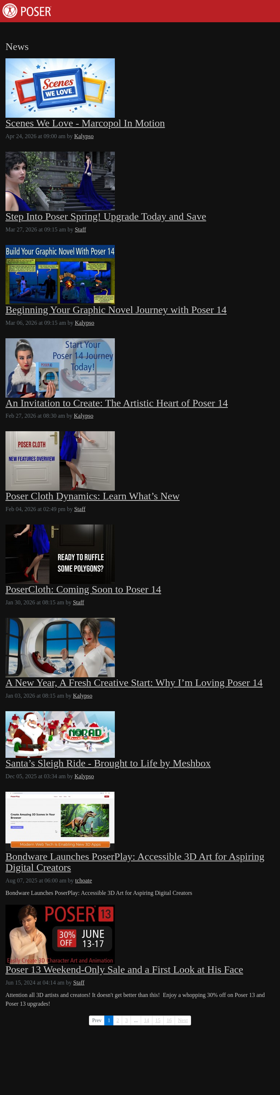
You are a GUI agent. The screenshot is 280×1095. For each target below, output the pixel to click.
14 (146, 1020)
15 (157, 1020)
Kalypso (83, 136)
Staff (80, 229)
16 (169, 1020)
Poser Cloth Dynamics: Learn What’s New (92, 496)
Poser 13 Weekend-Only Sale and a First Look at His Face (124, 969)
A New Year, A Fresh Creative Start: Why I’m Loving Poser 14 (133, 682)
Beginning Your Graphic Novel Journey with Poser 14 (116, 309)
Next (183, 1020)
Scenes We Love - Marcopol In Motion (85, 123)
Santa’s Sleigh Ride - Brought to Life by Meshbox (108, 763)
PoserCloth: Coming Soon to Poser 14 (83, 589)
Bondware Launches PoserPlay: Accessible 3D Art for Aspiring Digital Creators (134, 862)
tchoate (83, 880)
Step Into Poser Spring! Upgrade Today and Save (105, 216)
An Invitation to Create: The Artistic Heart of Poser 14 (116, 403)
